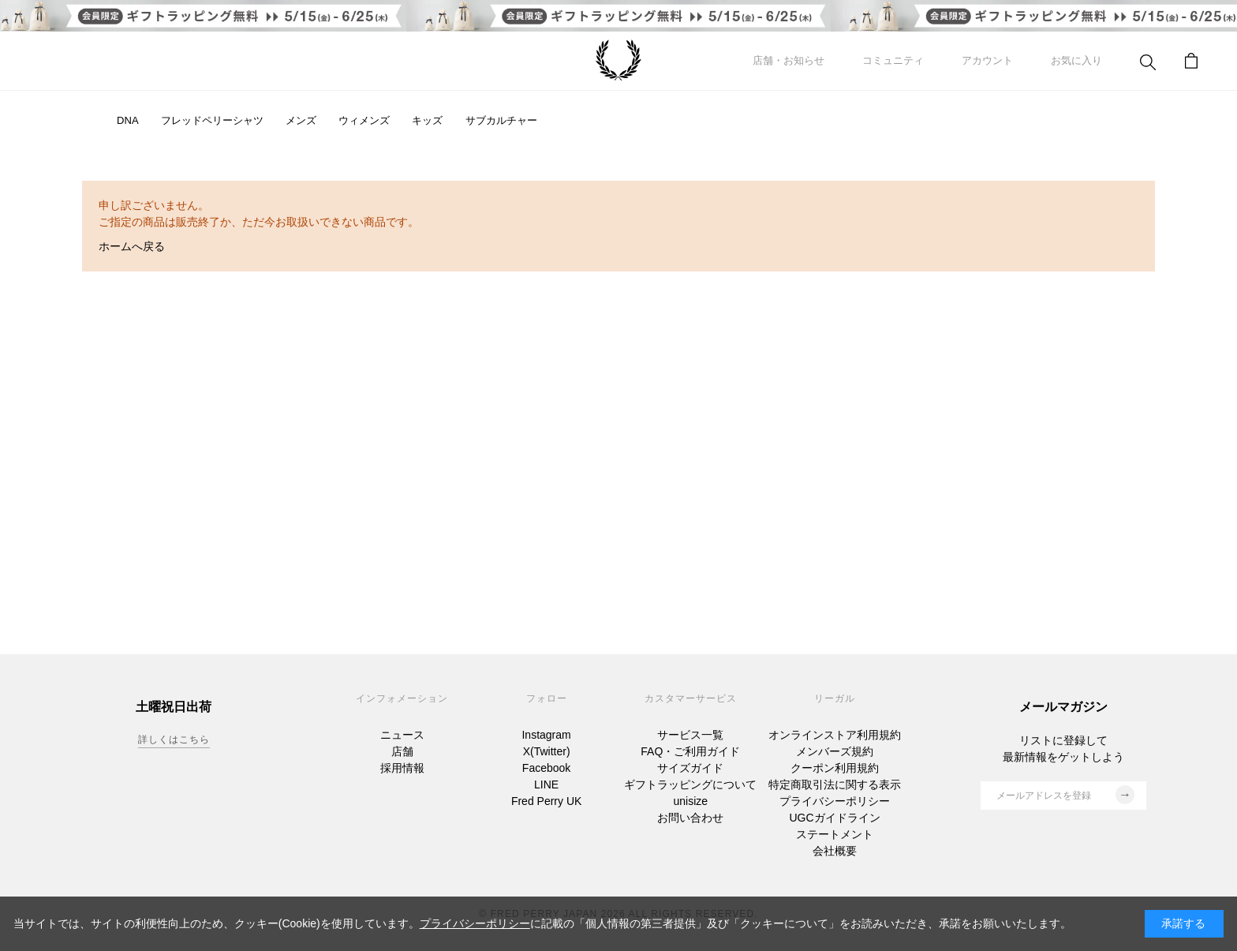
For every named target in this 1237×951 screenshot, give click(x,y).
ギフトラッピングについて (690, 784)
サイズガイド (690, 768)
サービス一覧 (690, 734)
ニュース (402, 734)
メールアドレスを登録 (1065, 794)
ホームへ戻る (132, 246)
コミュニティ (893, 60)
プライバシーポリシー (834, 801)
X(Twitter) (546, 751)
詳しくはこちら (174, 739)
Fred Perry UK (546, 801)
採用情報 (402, 768)
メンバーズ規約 (834, 751)
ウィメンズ (364, 120)
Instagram (545, 734)
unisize (691, 801)
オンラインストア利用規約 (834, 734)
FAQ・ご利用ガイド (690, 751)
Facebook (546, 768)
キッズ (427, 120)
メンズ (301, 120)
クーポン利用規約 (834, 768)
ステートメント (834, 834)
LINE (546, 784)
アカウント (987, 60)
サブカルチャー (501, 120)
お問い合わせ (690, 817)
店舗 (402, 751)
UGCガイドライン (834, 817)
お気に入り (1076, 60)
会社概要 (835, 850)
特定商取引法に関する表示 (834, 784)
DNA (127, 120)
